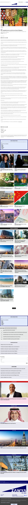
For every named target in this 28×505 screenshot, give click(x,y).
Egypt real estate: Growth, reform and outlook (9, 330)
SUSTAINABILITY (2, 187)
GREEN (2, 146)
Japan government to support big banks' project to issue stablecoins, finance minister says (6, 170)
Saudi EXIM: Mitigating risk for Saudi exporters (8, 423)
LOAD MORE (14, 308)
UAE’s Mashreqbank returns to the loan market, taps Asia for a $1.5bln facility (6, 271)
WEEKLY (2, 145)
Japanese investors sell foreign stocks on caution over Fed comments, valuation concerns (21, 170)
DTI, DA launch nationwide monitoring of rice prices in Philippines (9, 353)
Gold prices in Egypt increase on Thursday (6, 377)
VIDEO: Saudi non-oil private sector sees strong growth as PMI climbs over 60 (6, 256)
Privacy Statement (3, 502)
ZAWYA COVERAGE (14, 228)
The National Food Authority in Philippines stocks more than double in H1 (10, 346)
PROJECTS (2, 147)
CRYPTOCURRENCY (2, 168)
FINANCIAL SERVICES (2, 422)
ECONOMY (1, 223)
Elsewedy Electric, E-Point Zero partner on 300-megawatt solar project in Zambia (11, 370)
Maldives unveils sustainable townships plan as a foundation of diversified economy (6, 188)
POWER (15, 187)
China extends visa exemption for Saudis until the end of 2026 (20, 224)
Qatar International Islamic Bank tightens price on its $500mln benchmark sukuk (20, 241)
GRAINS (5, 130)
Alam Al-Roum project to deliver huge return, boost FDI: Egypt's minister (10, 375)
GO (26, 363)
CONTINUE (14, 504)
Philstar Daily (2, 132)
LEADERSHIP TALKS (14, 381)
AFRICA (2, 148)
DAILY (2, 144)
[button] (14, 501)
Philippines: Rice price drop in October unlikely (7, 344)
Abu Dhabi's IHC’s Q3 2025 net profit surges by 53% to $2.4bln (6, 300)
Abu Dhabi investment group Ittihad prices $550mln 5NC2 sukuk (6, 286)
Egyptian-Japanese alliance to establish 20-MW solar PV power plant (6, 206)
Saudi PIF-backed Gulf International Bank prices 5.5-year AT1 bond (21, 286)
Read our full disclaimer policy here (10, 136)
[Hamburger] (26, 6)
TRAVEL (15, 223)
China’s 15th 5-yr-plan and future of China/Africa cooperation (20, 206)
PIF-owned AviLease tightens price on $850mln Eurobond (21, 256)
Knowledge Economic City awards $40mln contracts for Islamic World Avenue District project (15, 332)
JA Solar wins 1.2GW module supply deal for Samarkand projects (21, 188)
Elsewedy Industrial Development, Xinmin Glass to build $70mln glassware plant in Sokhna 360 (13, 368)
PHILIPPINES (2, 130)
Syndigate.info (20, 121)
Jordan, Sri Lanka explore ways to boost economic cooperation (6, 224)
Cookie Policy (8, 502)
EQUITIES (16, 168)
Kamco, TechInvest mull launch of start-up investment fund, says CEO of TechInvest (21, 271)
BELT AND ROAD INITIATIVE (3, 471)
